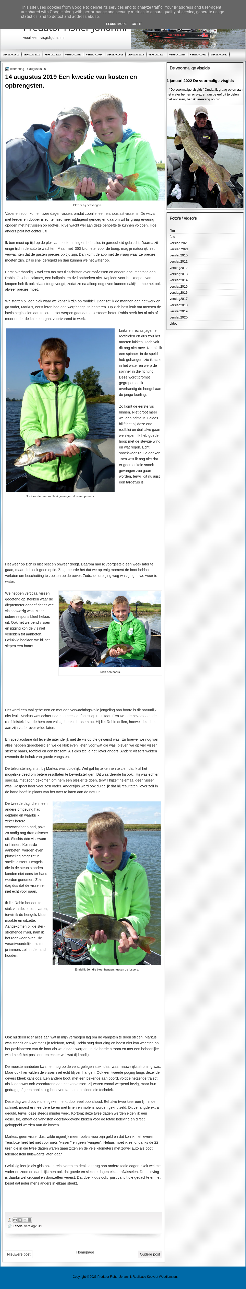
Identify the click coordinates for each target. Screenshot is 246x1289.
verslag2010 (11, 54)
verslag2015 (115, 54)
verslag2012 (52, 54)
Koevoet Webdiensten (162, 1277)
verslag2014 (94, 54)
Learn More (116, 24)
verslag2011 (32, 54)
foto (172, 237)
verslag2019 (198, 54)
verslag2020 (219, 54)
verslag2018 (177, 54)
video (174, 323)
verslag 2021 (179, 249)
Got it (137, 24)
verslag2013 (73, 54)
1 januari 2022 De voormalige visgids (200, 80)
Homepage (85, 1252)
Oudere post (150, 1254)
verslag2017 (157, 54)
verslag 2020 (179, 243)
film (172, 230)
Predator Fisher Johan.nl (114, 1277)
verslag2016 (136, 54)
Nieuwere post (18, 1254)
